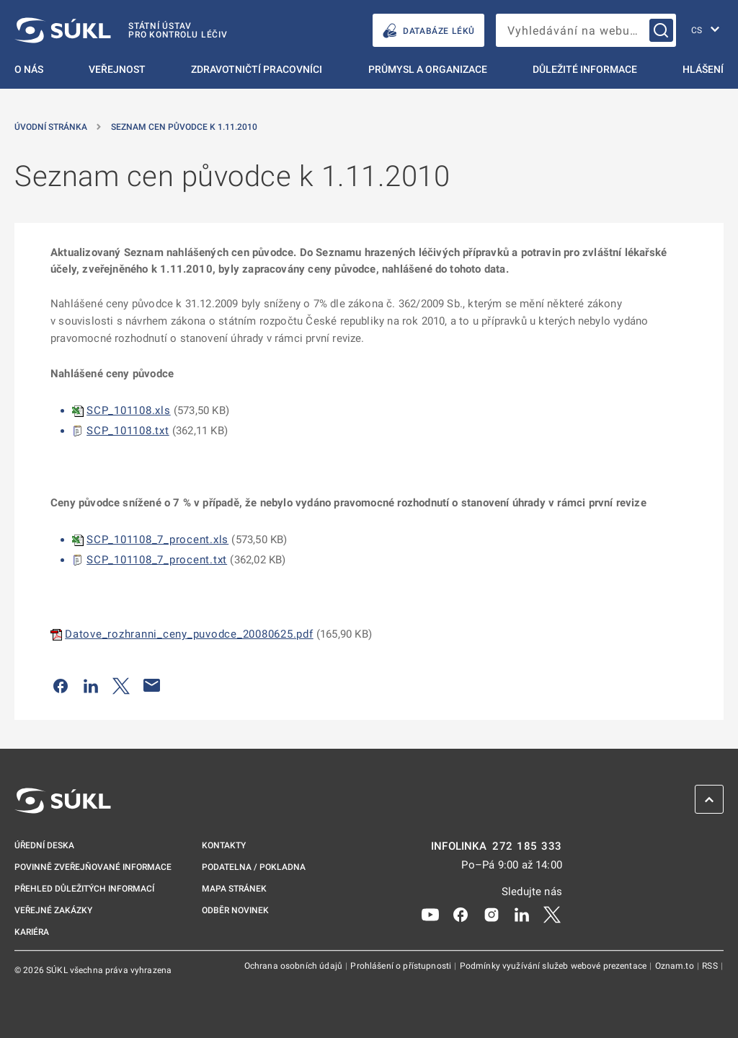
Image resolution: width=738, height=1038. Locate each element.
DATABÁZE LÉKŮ (428, 30)
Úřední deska (44, 845)
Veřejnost (117, 69)
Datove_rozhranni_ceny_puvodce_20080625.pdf (189, 634)
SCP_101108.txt (127, 430)
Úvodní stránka (50, 127)
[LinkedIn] (522, 913)
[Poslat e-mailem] (152, 685)
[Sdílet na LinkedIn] (91, 685)
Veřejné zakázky (53, 910)
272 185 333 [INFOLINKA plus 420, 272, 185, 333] (527, 846)
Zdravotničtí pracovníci (256, 69)
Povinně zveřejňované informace (93, 867)
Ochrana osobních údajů (294, 966)
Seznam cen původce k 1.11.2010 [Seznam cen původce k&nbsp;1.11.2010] (184, 127)
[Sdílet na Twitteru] (121, 685)
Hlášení (703, 69)
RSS (711, 966)
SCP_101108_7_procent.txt (156, 559)
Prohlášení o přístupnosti (401, 966)
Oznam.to (675, 966)
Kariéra (31, 932)
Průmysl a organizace (427, 69)
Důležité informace (585, 69)
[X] (552, 913)
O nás (28, 69)
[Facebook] (460, 913)
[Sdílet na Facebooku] (60, 685)
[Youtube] (430, 913)
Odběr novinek (235, 910)
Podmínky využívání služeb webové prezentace (554, 966)
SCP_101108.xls (128, 410)
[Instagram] (491, 913)
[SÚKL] (121, 30)
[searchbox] (586, 30)
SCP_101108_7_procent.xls (157, 539)
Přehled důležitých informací (84, 889)
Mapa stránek (234, 889)
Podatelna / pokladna (254, 867)
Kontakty (224, 845)
